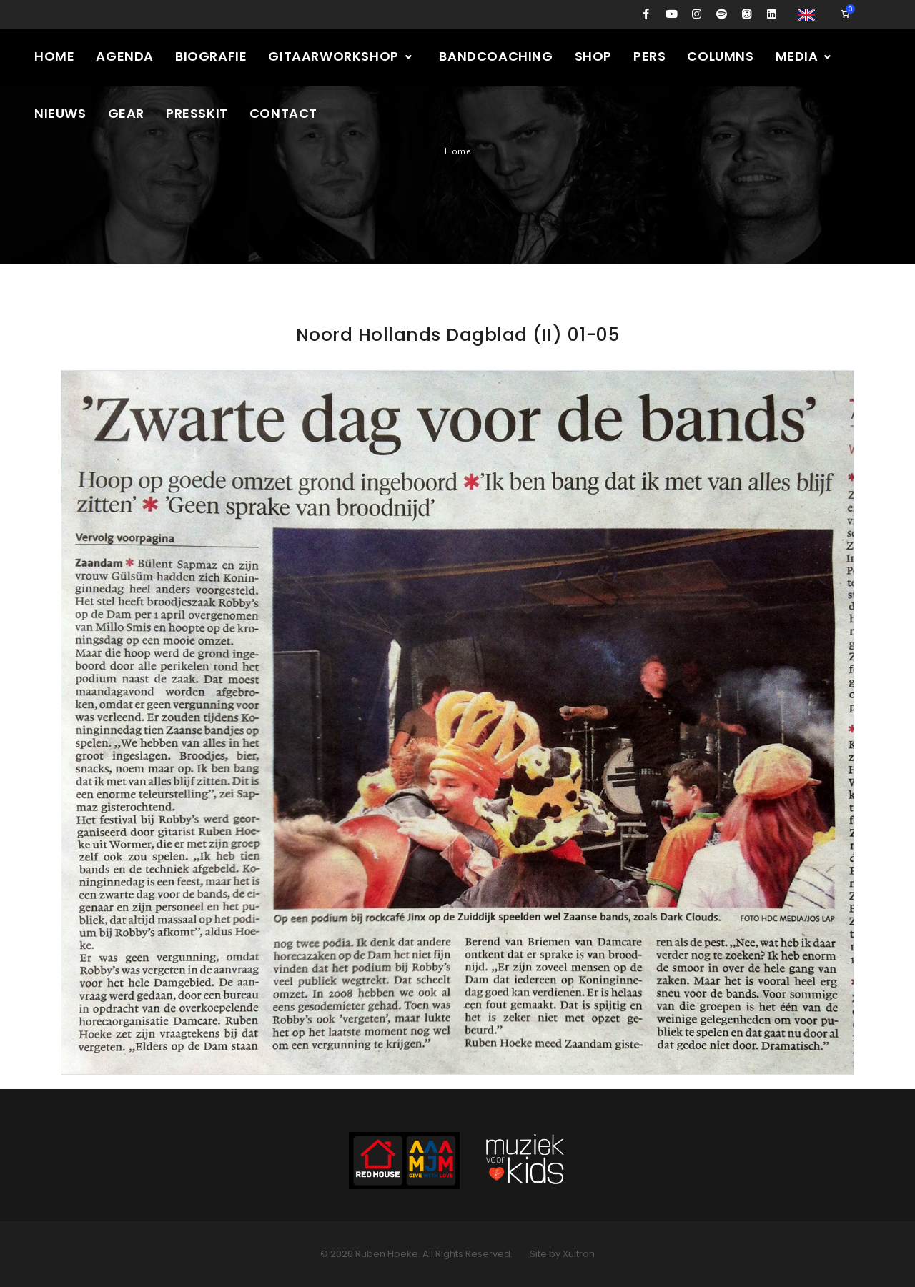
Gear (126, 113)
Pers (649, 56)
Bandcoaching (496, 56)
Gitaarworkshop (340, 56)
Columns (720, 56)
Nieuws (60, 113)
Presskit (197, 113)
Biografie (211, 56)
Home (54, 56)
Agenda (125, 56)
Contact (283, 113)
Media (805, 56)
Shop (593, 56)
